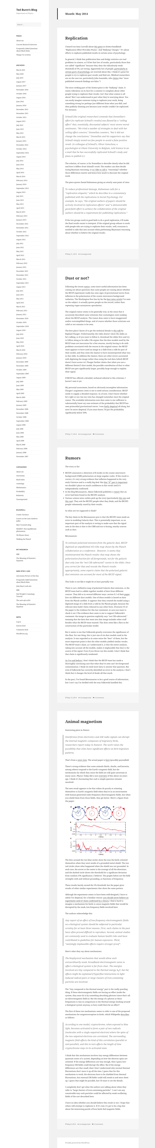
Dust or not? (77, 278)
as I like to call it (99, 169)
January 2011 (21, 314)
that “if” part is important (115, 482)
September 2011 (22, 283)
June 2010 (20, 338)
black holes (20, 480)
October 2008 (21, 417)
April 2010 (20, 346)
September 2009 (22, 374)
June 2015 (20, 129)
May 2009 (20, 389)
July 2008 (19, 429)
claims (116, 78)
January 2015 (21, 141)
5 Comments (98, 1124)
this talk (117, 330)
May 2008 (20, 437)
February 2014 (21, 180)
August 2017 (21, 82)
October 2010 (21, 322)
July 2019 (19, 78)
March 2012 (20, 259)
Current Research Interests (26, 44)
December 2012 (22, 224)
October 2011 (21, 279)
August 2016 (21, 98)
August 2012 (21, 239)
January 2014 (21, 184)
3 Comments (99, 434)
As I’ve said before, (73, 660)
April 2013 (20, 208)
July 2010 (19, 334)
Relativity (20, 495)
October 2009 (21, 370)
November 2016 (22, 90)
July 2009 (19, 381)
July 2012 (19, 243)
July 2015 (19, 125)
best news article (114, 299)
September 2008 (22, 421)
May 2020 (20, 74)
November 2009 (22, 366)
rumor (87, 286)
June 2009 (20, 385)
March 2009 (20, 397)
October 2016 (21, 94)
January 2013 (21, 220)
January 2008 (21, 452)
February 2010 (21, 354)
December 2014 (22, 145)
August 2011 (21, 287)
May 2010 (20, 342)
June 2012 (20, 247)
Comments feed (22, 630)
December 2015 (22, 109)
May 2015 (20, 133)
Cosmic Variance (22, 515)
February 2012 (21, 263)
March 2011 (20, 307)
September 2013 (22, 188)
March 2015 (20, 137)
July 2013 (19, 196)
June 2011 (20, 295)
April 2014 (20, 172)
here (108, 760)
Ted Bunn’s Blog (26, 10)
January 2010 (21, 358)
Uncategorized (21, 499)
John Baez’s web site (23, 586)
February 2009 (21, 401)
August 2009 (21, 378)
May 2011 (20, 299)
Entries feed (21, 626)
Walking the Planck (23, 539)
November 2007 (22, 456)
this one (122, 498)
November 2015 (22, 113)
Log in (18, 622)
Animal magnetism (83, 721)
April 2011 (20, 303)
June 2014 (20, 165)
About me (20, 41)
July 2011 (19, 291)
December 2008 (22, 409)
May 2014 (20, 169)
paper (127, 594)
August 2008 (21, 425)
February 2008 (21, 449)
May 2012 (20, 251)
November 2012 (22, 228)
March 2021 (20, 70)
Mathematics (21, 487)
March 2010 (20, 350)
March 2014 (20, 176)
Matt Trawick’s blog (23, 525)
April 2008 (20, 441)
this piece (98, 46)
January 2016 (21, 105)
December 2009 (22, 362)
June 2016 (20, 101)
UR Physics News (22, 535)
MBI (17, 554)
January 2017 (21, 86)
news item (82, 760)
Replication (76, 38)
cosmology (20, 484)
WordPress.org (22, 634)
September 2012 (22, 236)
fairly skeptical (111, 406)
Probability (20, 491)
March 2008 (20, 445)
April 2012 (20, 255)
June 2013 (20, 200)
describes (125, 1014)
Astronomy (20, 476)
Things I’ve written (23, 55)
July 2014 (19, 161)
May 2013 (20, 204)
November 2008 (22, 413)
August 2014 (21, 157)
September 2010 (22, 326)
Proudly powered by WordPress (77, 1143)
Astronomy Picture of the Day (27, 576)
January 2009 (21, 405)
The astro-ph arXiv (23, 600)
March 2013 (20, 212)
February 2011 (21, 310)
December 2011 (22, 271)
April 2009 (20, 393)
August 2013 (21, 192)
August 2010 (21, 330)
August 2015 (21, 121)
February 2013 (21, 216)
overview (103, 776)
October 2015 (21, 117)
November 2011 (22, 275)
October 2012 (21, 232)
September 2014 (22, 153)
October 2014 (21, 149)
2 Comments (99, 698)
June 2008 (20, 433)
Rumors (73, 458)
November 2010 (22, 318)
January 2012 (21, 267)
